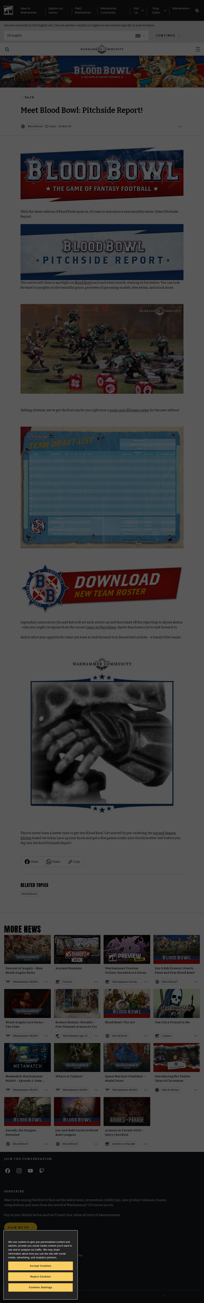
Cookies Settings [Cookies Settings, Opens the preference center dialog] (40, 1287)
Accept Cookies (40, 1265)
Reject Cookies (40, 1276)
